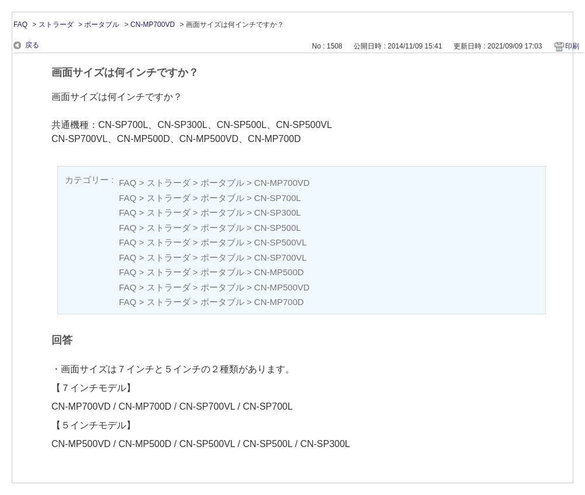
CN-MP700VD (152, 24)
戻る (32, 45)
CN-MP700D (279, 302)
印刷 (572, 46)
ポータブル (101, 24)
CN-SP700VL (280, 257)
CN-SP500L (277, 228)
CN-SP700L (277, 198)
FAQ (20, 24)
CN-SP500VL (280, 242)
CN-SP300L (277, 212)
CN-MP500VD (282, 287)
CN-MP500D (279, 272)
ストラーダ (56, 24)
